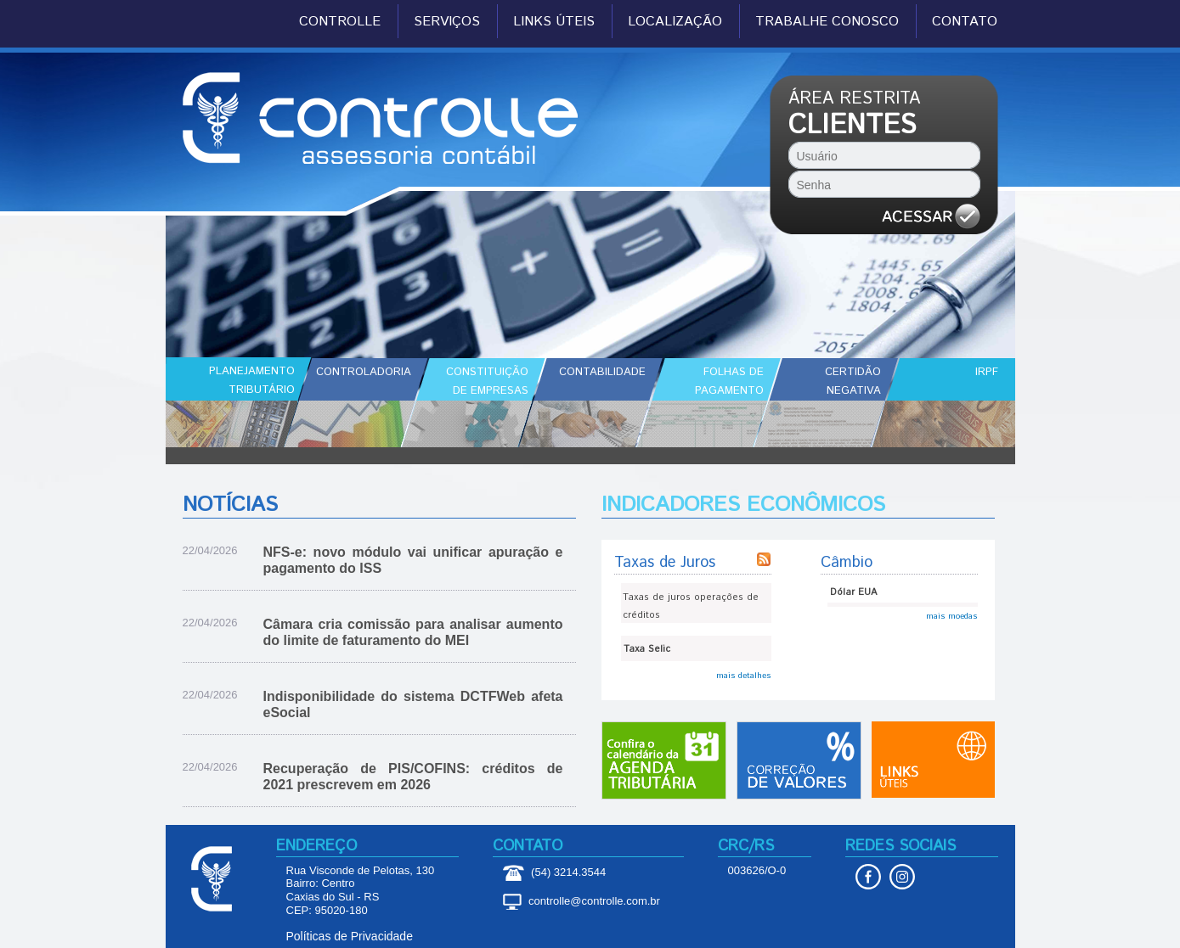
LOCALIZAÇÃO (675, 22)
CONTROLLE (340, 22)
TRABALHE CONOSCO (827, 22)
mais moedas (952, 616)
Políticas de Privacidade (349, 936)
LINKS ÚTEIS (554, 22)
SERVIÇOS (447, 22)
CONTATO (964, 22)
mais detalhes (743, 676)
